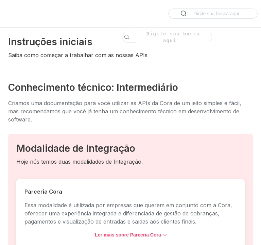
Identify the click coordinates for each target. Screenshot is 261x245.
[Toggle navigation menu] (12, 14)
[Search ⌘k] (213, 14)
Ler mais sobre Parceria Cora (131, 235)
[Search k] (167, 37)
